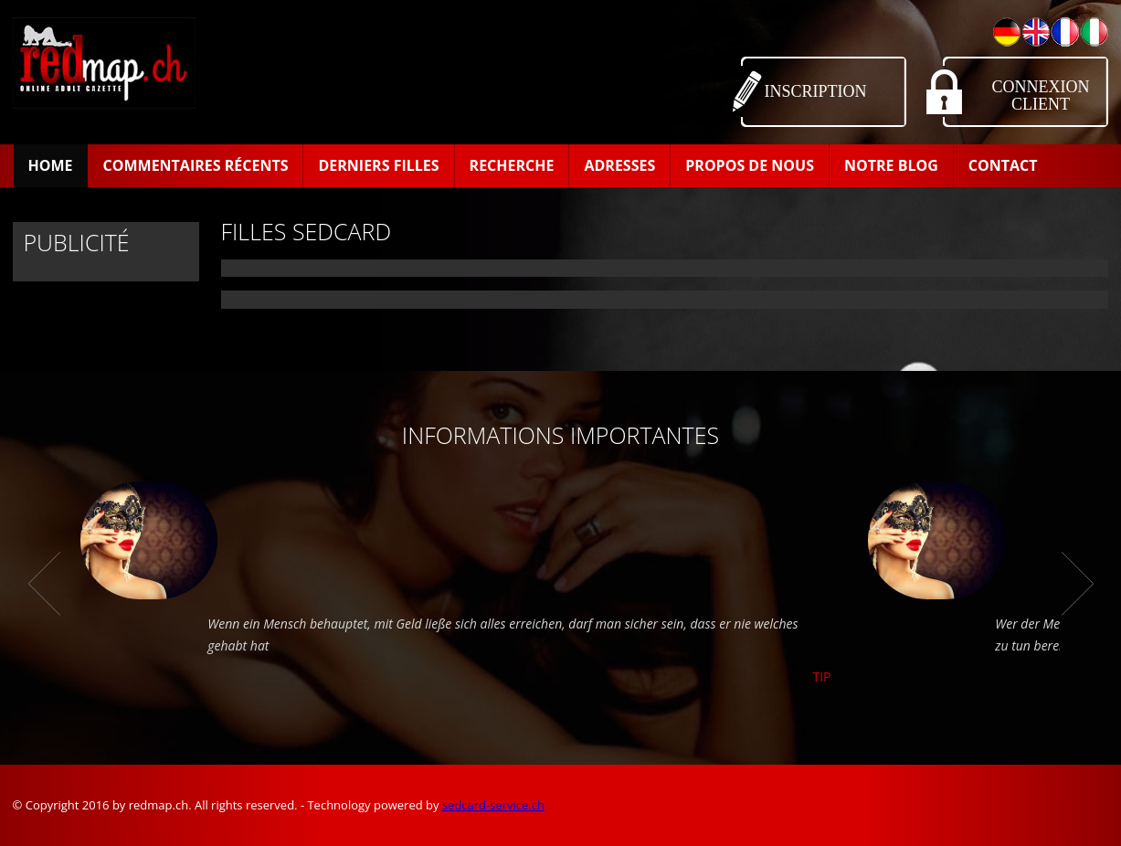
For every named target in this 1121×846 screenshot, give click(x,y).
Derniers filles (378, 165)
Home (50, 165)
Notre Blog (891, 165)
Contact (1003, 165)
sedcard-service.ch (493, 805)
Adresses (619, 165)
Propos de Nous (749, 165)
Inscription (816, 91)
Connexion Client (1041, 95)
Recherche (512, 165)
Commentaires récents (196, 165)
